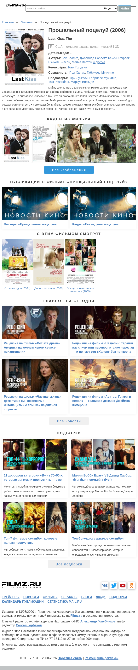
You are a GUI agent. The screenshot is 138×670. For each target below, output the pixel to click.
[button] (131, 143)
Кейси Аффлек (118, 58)
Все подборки (69, 564)
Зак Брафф (70, 58)
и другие (99, 62)
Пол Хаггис (77, 72)
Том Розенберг (58, 82)
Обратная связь (70, 658)
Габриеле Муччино (100, 72)
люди (101, 597)
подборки (118, 597)
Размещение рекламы (101, 658)
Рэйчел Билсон (59, 62)
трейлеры (11, 597)
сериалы (69, 597)
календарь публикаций (23, 601)
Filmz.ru (76, 615)
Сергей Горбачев (29, 625)
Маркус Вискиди (82, 82)
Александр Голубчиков (98, 621)
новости (31, 597)
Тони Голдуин (77, 67)
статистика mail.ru (65, 601)
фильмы (50, 597)
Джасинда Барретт (93, 58)
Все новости (69, 421)
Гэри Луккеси (78, 78)
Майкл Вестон (82, 62)
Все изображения (69, 170)
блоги (86, 597)
